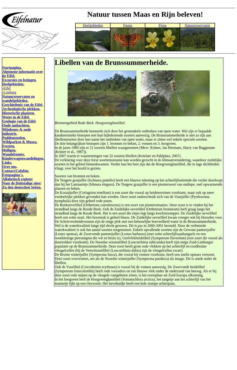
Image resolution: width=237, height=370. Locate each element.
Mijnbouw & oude (16, 129)
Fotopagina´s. (13, 175)
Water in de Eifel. (16, 117)
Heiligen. (9, 150)
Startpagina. (12, 68)
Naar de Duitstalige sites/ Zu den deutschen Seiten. (21, 185)
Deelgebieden (93, 25)
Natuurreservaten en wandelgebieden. (18, 99)
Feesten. (8, 146)
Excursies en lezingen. (19, 80)
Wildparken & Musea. (19, 142)
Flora (162, 25)
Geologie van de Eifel (18, 121)
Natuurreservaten (197, 25)
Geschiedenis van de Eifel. (22, 105)
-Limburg (9, 92)
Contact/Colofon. (15, 171)
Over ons (9, 167)
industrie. (9, 134)
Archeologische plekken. (21, 109)
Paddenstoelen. (14, 138)
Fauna (127, 25)
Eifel (7, 88)
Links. (7, 162)
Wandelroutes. (13, 154)
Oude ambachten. (16, 125)
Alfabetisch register (17, 179)
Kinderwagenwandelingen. (23, 158)
